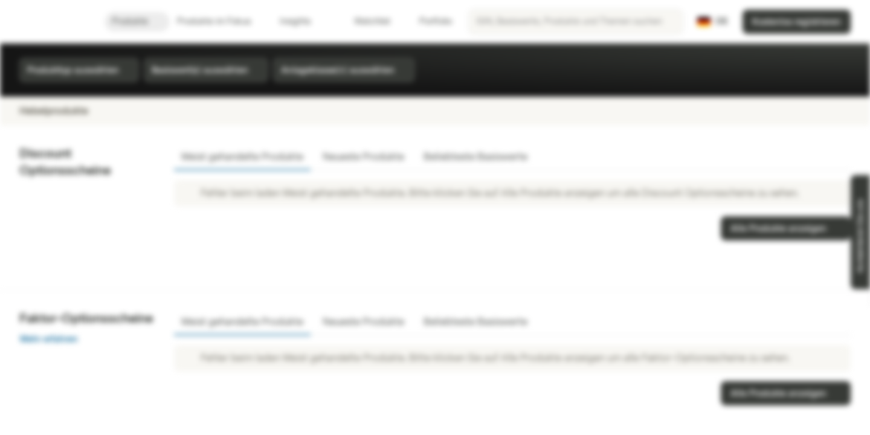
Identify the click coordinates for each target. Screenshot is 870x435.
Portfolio (428, 21)
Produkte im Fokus (221, 21)
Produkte (137, 21)
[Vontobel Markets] (52, 21)
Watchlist (365, 21)
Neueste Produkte (363, 157)
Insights (302, 21)
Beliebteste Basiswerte (475, 157)
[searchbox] (576, 22)
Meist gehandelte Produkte (242, 157)
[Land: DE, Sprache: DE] (712, 22)
